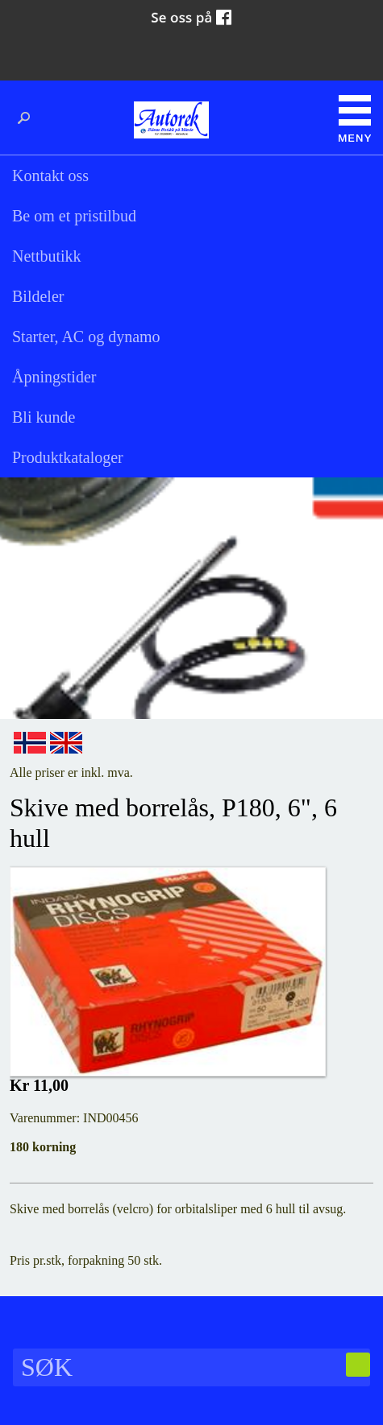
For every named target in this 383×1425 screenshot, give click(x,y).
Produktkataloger (67, 457)
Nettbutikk (46, 256)
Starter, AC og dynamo (86, 336)
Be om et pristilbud (74, 216)
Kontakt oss (50, 175)
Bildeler (38, 296)
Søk (28, 118)
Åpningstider (54, 377)
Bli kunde (43, 417)
